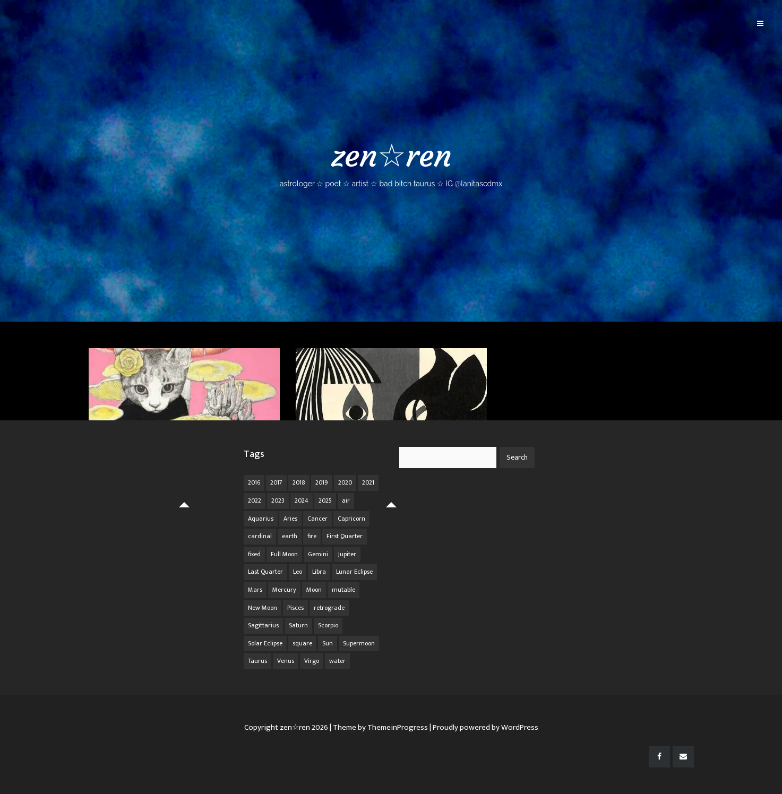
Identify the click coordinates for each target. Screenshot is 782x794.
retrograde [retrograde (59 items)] (329, 607)
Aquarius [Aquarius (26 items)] (260, 518)
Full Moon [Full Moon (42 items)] (284, 554)
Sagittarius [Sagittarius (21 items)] (263, 625)
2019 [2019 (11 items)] (321, 482)
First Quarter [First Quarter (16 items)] (344, 536)
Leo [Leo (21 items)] (297, 571)
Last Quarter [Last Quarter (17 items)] (265, 571)
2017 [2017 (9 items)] (276, 482)
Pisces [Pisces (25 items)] (295, 607)
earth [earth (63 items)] (289, 536)
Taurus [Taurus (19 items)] (257, 660)
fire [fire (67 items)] (311, 536)
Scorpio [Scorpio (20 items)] (328, 625)
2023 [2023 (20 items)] (278, 500)
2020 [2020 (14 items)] (345, 482)
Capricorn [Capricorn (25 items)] (351, 518)
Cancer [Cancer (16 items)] (317, 518)
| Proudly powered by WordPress (483, 727)
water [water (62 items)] (337, 660)
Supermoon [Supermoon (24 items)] (359, 643)
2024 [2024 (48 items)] (301, 500)
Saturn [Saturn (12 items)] (298, 625)
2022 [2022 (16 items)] (254, 500)
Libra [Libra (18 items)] (319, 571)
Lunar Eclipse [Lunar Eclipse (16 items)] (354, 571)
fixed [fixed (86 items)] (254, 554)
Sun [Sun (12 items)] (327, 643)
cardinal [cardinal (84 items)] (260, 536)
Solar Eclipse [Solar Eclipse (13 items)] (265, 643)
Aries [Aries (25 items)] (290, 518)
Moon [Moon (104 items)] (314, 589)
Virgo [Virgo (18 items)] (311, 660)
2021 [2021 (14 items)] (368, 482)
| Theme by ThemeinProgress (379, 727)
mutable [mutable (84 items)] (343, 589)
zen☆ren (391, 162)
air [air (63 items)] (346, 500)
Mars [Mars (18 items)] (255, 589)
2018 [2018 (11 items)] (299, 482)
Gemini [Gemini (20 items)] (318, 554)
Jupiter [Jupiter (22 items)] (347, 554)
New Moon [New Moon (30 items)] (262, 607)
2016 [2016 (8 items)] (254, 482)
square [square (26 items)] (302, 643)
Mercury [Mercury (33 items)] (284, 589)
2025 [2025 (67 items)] (325, 500)
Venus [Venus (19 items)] (285, 660)
